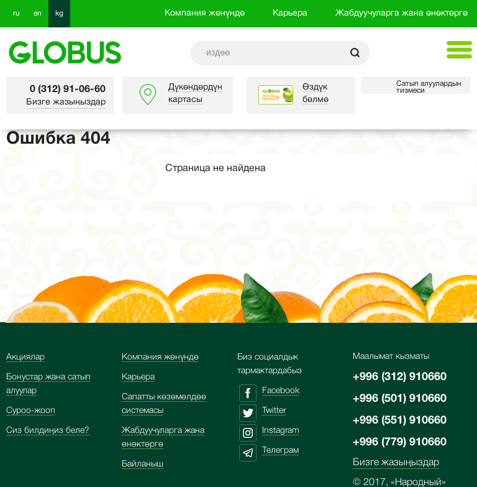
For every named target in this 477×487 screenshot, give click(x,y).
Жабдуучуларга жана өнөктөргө (401, 13)
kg (59, 13)
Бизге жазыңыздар (66, 102)
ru (16, 13)
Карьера (290, 13)
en (38, 13)
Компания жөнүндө (205, 13)
